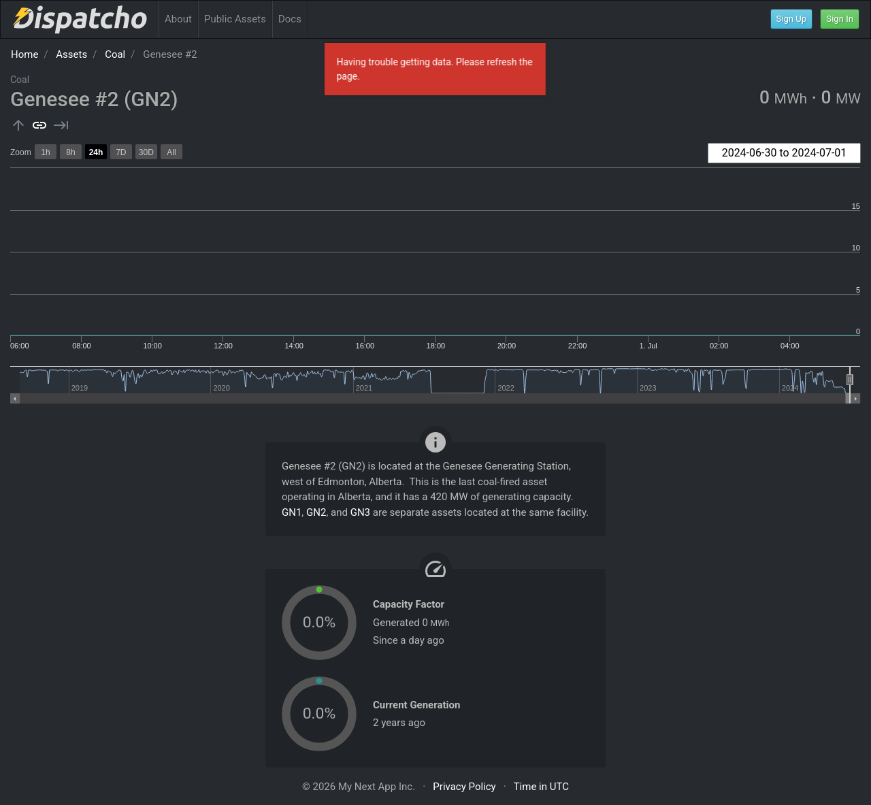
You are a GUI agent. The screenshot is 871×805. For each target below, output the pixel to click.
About (178, 19)
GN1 (291, 512)
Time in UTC (541, 787)
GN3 (360, 512)
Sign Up (791, 19)
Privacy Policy (464, 787)
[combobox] (784, 153)
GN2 (316, 512)
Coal (115, 54)
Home (24, 54)
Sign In (839, 19)
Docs (289, 19)
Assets (71, 54)
